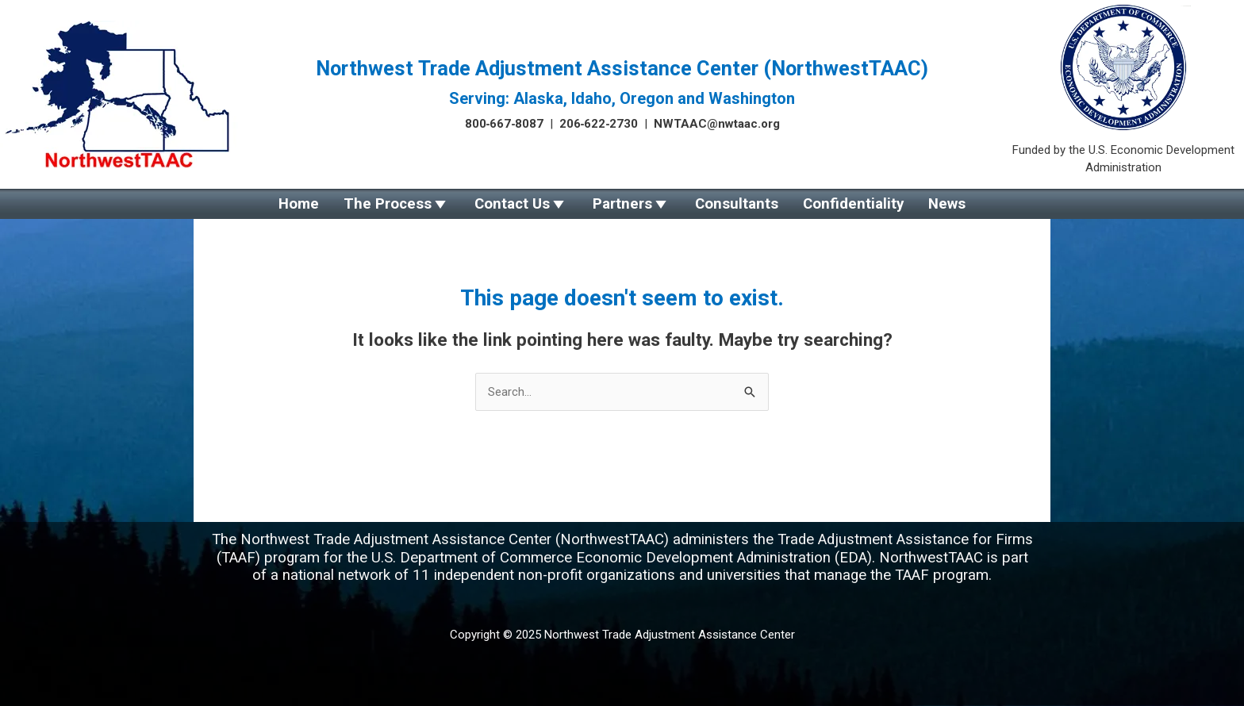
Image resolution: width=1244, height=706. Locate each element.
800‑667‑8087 (504, 124)
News (917, 204)
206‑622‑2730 (599, 124)
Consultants (727, 204)
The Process (407, 204)
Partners (622, 204)
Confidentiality (834, 204)
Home (328, 204)
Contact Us (521, 204)
